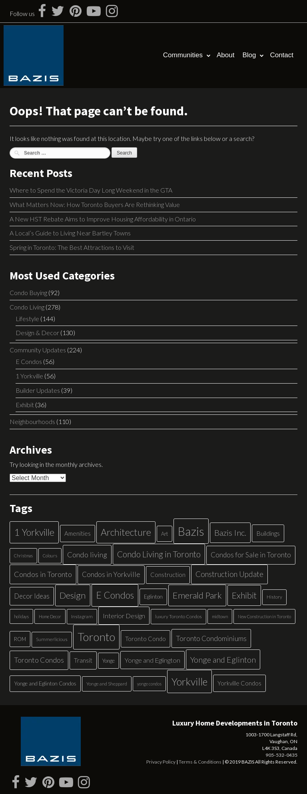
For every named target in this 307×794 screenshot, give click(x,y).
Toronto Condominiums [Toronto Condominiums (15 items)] (211, 638)
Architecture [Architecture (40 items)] (126, 532)
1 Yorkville (29, 376)
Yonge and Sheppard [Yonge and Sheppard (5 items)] (106, 684)
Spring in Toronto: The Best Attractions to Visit (72, 247)
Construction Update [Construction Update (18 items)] (229, 574)
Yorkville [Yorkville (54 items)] (189, 681)
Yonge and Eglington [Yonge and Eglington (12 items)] (152, 660)
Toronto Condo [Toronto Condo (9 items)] (145, 638)
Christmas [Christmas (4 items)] (23, 555)
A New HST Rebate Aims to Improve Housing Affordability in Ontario (103, 219)
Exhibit (25, 404)
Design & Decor (37, 332)
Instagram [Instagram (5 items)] (82, 616)
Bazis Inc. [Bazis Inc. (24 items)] (230, 532)
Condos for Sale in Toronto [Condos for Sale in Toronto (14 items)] (251, 555)
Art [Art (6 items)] (164, 534)
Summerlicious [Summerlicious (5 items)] (52, 639)
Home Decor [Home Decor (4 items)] (50, 616)
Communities (183, 55)
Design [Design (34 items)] (73, 595)
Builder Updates (38, 390)
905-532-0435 (281, 755)
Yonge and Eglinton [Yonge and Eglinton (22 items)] (223, 659)
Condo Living (27, 307)
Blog (249, 55)
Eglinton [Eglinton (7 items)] (153, 596)
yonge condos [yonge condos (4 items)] (149, 683)
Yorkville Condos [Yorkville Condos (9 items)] (239, 683)
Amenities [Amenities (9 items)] (77, 533)
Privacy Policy (160, 762)
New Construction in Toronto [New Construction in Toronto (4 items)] (264, 616)
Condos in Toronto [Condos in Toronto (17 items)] (43, 574)
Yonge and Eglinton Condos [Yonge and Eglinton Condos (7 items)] (45, 683)
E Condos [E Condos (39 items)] (115, 595)
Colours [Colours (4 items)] (50, 555)
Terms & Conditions (200, 762)
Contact (281, 55)
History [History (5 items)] (274, 597)
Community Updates (38, 350)
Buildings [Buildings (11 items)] (268, 533)
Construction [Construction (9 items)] (167, 574)
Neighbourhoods (32, 421)
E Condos (29, 361)
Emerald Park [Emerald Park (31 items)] (197, 595)
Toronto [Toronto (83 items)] (96, 636)
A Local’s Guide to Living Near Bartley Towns (70, 233)
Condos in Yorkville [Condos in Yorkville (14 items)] (111, 574)
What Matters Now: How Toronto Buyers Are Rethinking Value (95, 204)
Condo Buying (28, 292)
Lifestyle (27, 318)
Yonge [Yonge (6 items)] (108, 660)
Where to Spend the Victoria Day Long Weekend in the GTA (91, 190)
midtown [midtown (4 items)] (220, 616)
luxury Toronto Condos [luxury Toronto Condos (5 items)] (178, 616)
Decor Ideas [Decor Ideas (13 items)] (32, 596)
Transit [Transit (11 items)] (83, 660)
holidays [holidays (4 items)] (21, 616)
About (225, 55)
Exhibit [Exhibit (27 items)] (244, 595)
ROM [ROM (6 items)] (20, 639)
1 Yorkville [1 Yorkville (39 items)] (34, 532)
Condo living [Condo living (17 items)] (87, 554)
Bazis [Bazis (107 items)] (191, 531)
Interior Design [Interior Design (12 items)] (124, 615)
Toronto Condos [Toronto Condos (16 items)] (39, 659)
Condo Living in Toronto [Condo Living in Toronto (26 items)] (159, 554)
